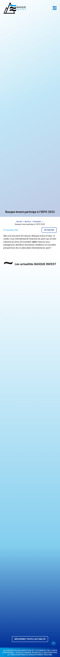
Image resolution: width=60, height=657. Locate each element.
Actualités (49, 230)
